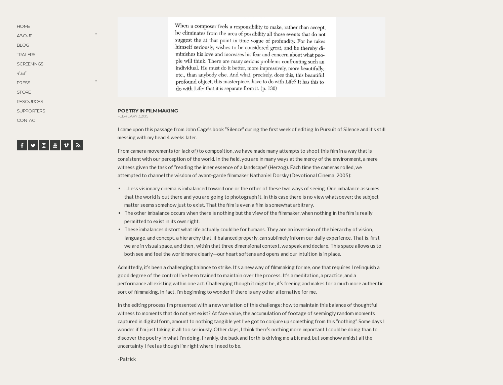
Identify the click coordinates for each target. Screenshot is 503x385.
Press (24, 82)
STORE (24, 92)
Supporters (31, 110)
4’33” (22, 73)
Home (23, 26)
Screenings (30, 63)
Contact (27, 120)
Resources (30, 101)
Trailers (26, 54)
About (24, 35)
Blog (23, 45)
